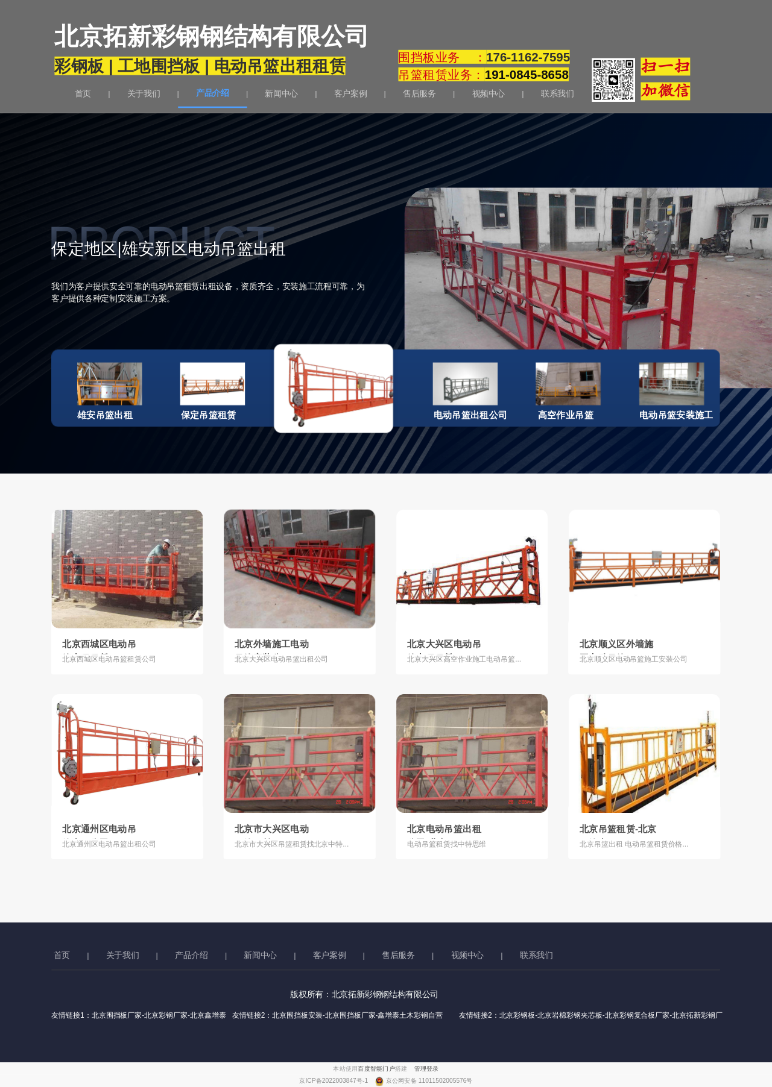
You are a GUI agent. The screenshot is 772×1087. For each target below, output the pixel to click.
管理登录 (426, 1068)
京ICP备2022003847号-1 (334, 1081)
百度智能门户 (376, 1068)
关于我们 (143, 93)
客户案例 (350, 93)
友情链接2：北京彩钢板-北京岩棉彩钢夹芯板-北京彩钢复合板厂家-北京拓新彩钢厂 (570, 1015)
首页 (83, 93)
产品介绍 (212, 92)
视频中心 (488, 93)
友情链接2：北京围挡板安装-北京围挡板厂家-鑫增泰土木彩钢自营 (337, 1015)
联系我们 (557, 93)
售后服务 (419, 93)
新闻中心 (281, 93)
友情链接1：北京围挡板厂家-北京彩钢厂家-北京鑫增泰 (138, 1015)
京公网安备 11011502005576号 (429, 1081)
